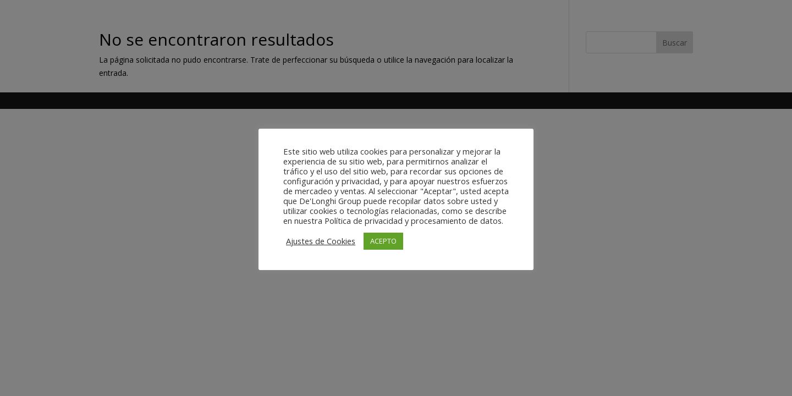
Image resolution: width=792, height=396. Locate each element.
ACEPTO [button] (383, 241)
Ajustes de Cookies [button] (320, 241)
